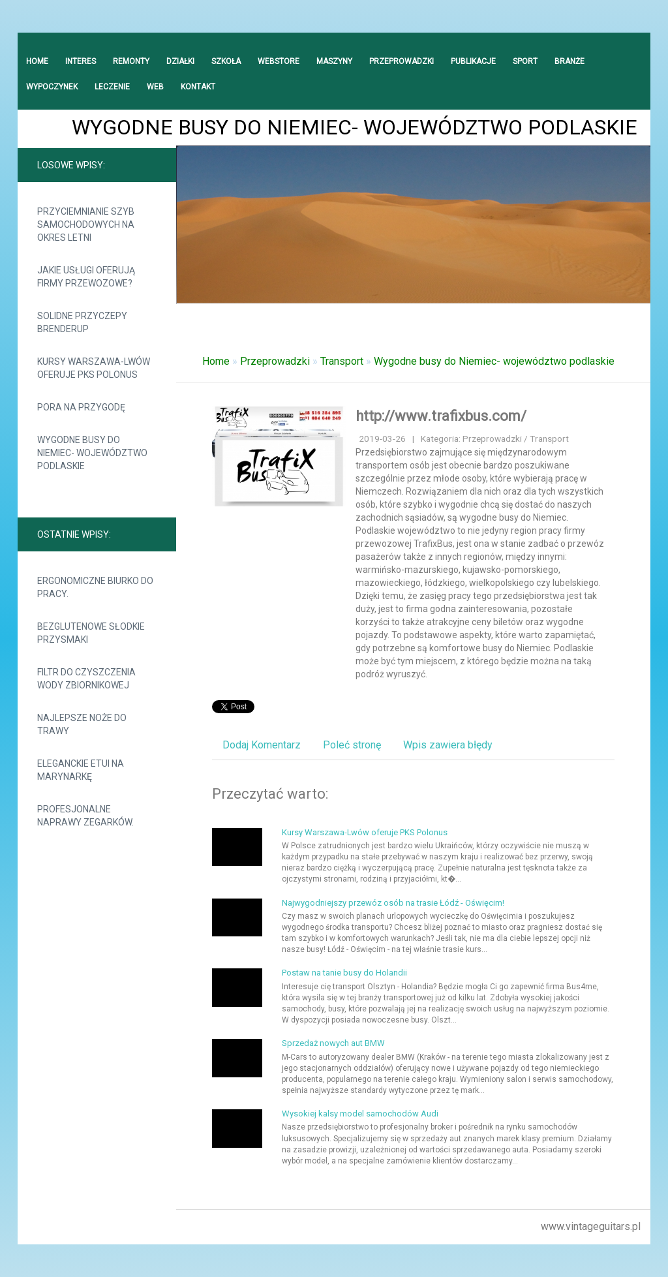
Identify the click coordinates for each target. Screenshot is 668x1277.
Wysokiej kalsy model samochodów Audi (360, 1113)
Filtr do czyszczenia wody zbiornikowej (86, 678)
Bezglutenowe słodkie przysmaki (91, 633)
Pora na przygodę (81, 407)
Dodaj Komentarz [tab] (261, 745)
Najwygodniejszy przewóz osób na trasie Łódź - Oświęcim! (393, 903)
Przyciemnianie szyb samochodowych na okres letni (85, 224)
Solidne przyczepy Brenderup (82, 322)
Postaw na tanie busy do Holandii (344, 972)
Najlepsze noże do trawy (82, 724)
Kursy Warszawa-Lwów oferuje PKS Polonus (93, 368)
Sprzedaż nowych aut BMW (333, 1043)
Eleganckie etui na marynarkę (80, 770)
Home (216, 361)
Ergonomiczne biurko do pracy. (95, 587)
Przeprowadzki (275, 361)
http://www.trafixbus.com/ (441, 416)
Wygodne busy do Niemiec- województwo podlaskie (92, 453)
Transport (341, 361)
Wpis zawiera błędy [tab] (448, 745)
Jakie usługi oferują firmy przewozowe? (86, 276)
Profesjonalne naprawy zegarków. (85, 815)
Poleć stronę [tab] (352, 745)
